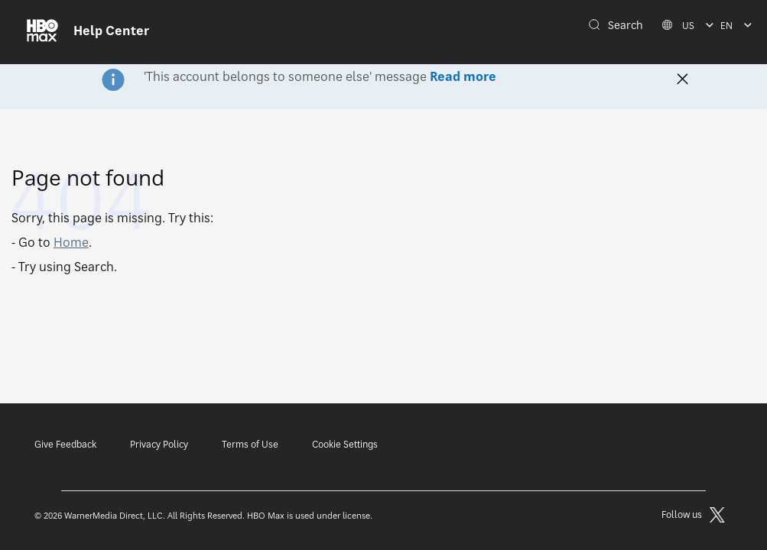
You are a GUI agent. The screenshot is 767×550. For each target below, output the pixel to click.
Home (71, 242)
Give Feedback (65, 444)
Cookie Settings (345, 444)
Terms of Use (250, 444)
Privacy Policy (159, 444)
